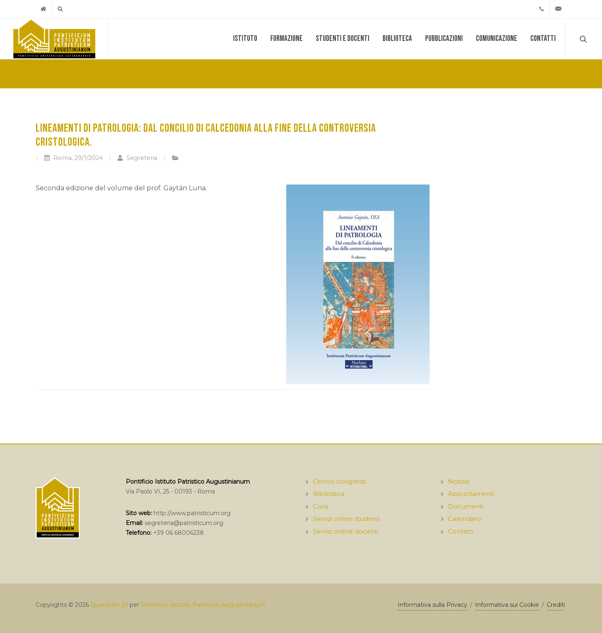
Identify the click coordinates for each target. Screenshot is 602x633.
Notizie (459, 481)
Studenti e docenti (342, 38)
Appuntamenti (471, 494)
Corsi (320, 506)
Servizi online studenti (346, 519)
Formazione (286, 38)
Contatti (543, 38)
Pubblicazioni (444, 38)
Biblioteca (397, 38)
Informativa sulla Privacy (432, 604)
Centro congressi (339, 481)
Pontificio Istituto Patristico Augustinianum (203, 604)
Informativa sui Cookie (507, 604)
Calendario (465, 519)
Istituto (245, 38)
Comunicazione (496, 38)
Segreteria (137, 158)
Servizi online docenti (345, 531)
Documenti (466, 506)
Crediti (556, 604)
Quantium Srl (109, 604)
